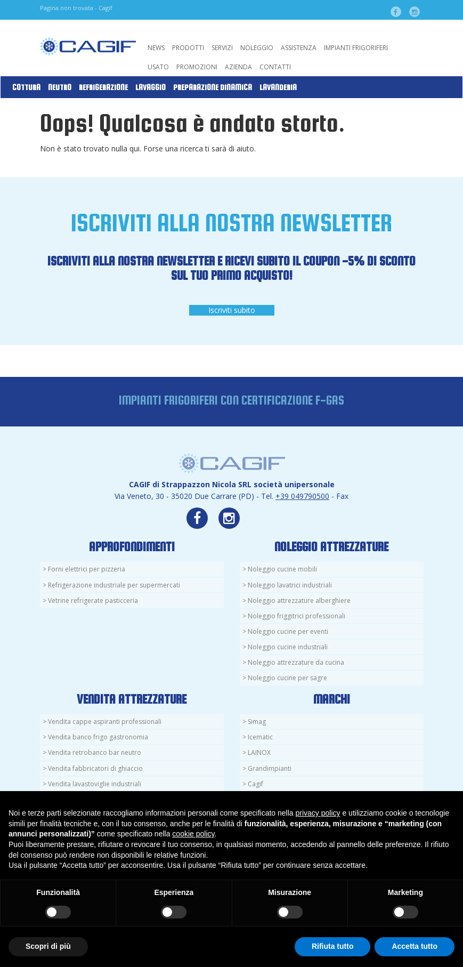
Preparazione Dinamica (212, 87)
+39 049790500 (302, 496)
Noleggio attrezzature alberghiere (299, 600)
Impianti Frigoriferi (356, 47)
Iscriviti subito (231, 310)
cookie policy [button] (193, 833)
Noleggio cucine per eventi (288, 631)
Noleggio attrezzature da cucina (296, 662)
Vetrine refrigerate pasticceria (93, 600)
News (156, 47)
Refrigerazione (103, 87)
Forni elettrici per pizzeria (86, 569)
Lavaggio (150, 87)
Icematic (260, 737)
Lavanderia (278, 87)
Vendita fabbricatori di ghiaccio (95, 768)
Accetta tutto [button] (414, 946)
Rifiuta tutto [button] (333, 946)
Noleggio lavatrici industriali (290, 585)
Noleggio (256, 47)
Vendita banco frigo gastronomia (98, 737)
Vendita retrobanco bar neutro (94, 752)
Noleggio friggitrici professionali (296, 616)
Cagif (255, 783)
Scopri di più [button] (48, 946)
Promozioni (196, 66)
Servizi (222, 47)
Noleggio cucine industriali (288, 646)
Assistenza (298, 47)
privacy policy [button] (318, 813)
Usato (158, 66)
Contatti (275, 66)
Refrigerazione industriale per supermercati (114, 585)
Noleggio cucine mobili (282, 569)
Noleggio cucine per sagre (287, 677)
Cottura (26, 87)
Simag (257, 721)
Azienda (238, 66)
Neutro (59, 87)
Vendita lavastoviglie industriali (94, 783)
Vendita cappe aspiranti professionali (104, 721)
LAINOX (259, 752)
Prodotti (188, 47)
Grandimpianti (269, 768)
